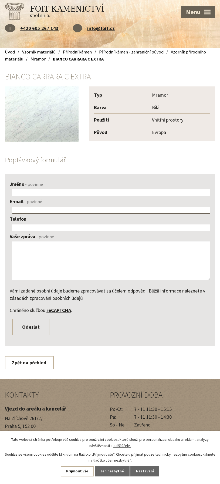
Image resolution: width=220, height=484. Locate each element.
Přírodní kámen (77, 52)
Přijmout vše (76, 471)
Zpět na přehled (30, 363)
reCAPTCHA (58, 310)
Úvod (10, 52)
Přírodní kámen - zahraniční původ (131, 52)
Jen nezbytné (112, 471)
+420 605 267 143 (39, 28)
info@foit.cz (101, 28)
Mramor (38, 59)
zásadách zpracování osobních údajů (46, 298)
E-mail (26, 201)
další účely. (122, 445)
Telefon (18, 219)
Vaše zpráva (32, 236)
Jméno (26, 184)
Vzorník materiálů (39, 52)
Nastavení (146, 471)
